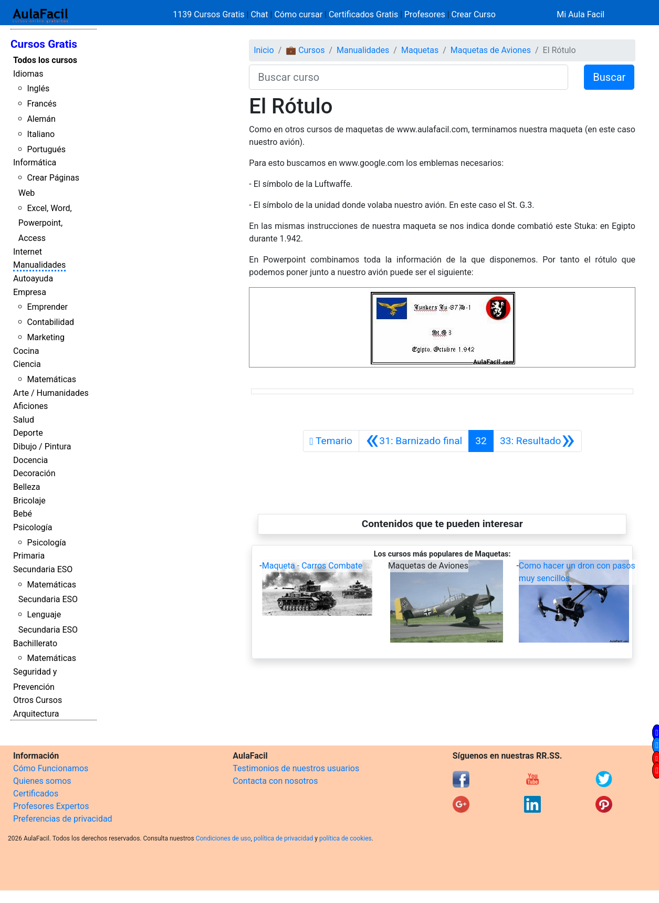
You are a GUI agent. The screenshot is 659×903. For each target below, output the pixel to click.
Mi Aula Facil (580, 14)
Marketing (45, 337)
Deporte (28, 433)
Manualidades (39, 265)
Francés (41, 104)
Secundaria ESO (42, 569)
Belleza (26, 487)
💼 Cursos (305, 50)
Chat (259, 14)
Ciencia (27, 364)
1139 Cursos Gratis (209, 14)
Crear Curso (474, 14)
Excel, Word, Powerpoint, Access (45, 223)
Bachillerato (35, 643)
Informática (34, 162)
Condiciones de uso (223, 838)
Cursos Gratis (44, 44)
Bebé (22, 514)
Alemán (41, 119)
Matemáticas (51, 379)
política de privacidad (283, 838)
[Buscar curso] (408, 77)
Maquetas (419, 50)
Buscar (609, 77)
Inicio (264, 50)
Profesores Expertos (51, 806)
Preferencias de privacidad (62, 819)
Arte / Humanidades (51, 393)
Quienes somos (42, 781)
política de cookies (345, 838)
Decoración (34, 473)
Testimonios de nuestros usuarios (296, 768)
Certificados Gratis (363, 14)
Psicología (32, 527)
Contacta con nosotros (275, 781)
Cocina (26, 351)
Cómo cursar (298, 14)
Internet (27, 252)
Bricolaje (29, 501)
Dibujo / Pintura (42, 447)
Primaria (29, 556)
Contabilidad (50, 322)
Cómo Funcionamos (50, 768)
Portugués (46, 149)
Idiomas (28, 74)
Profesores (424, 14)
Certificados (35, 794)
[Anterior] (414, 441)
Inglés (38, 88)
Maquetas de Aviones (491, 50)
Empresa (29, 292)
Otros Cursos (37, 700)
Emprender (47, 307)
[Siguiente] (537, 441)
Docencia (30, 460)
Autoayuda (33, 279)
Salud (23, 420)
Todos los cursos (45, 60)
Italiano (41, 134)
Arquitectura (36, 714)
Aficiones (30, 406)
